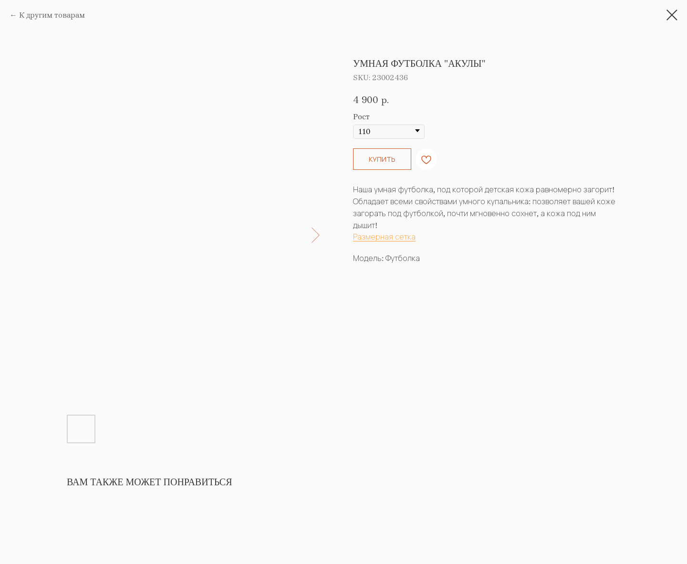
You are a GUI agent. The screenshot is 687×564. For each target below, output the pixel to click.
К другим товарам (52, 15)
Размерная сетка (384, 237)
